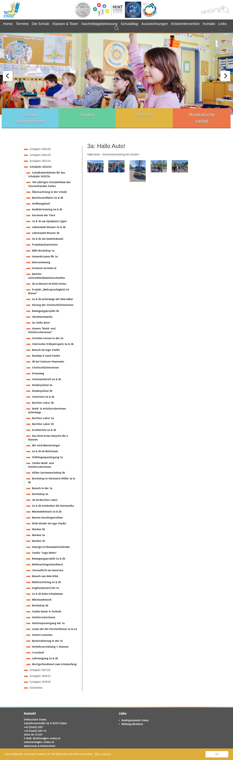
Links (222, 24)
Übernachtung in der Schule (49, 191)
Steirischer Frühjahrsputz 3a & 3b (53, 344)
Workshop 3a (40, 494)
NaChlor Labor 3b (43, 402)
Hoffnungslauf (41, 203)
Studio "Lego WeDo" (44, 552)
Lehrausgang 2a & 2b (45, 658)
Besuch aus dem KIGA (45, 576)
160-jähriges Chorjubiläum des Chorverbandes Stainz (49, 184)
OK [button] (217, 754)
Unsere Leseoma (42, 634)
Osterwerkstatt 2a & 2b (46, 379)
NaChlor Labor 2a (43, 418)
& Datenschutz (46, 746)
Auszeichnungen (154, 24)
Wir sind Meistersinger (46, 445)
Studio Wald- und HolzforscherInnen (41, 465)
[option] (116, 74)
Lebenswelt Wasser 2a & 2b (49, 227)
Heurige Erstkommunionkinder (51, 547)
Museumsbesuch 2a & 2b (47, 511)
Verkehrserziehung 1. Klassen (50, 646)
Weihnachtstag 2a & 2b (46, 582)
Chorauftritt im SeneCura (47, 570)
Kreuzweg (38, 373)
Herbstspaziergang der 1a (48, 623)
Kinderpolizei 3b (42, 390)
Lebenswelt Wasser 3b (45, 233)
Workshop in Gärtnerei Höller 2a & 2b (51, 480)
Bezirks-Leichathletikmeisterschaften (46, 275)
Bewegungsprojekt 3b (45, 311)
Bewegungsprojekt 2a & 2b (48, 558)
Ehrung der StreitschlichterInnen (52, 305)
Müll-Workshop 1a (43, 250)
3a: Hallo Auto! (41, 322)
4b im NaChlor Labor (45, 499)
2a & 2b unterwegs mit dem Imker (52, 299)
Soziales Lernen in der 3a (47, 338)
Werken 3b (38, 529)
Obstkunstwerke (42, 316)
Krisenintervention (185, 24)
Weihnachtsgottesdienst (47, 564)
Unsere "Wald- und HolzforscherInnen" (41, 330)
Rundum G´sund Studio (46, 355)
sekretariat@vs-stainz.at (39, 742)
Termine (22, 24)
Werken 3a (38, 535)
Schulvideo (36, 687)
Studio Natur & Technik (46, 611)
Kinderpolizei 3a (42, 385)
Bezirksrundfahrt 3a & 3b (47, 197)
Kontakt (209, 24)
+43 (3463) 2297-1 (34, 730)
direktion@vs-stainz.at (46, 738)
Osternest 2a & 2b (43, 396)
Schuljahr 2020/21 (40, 676)
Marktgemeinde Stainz (135, 720)
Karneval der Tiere (43, 215)
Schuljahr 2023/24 (40, 161)
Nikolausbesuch (42, 599)
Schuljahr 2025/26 (40, 149)
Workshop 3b (40, 605)
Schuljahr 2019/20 (40, 681)
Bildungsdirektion (132, 724)
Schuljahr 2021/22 (40, 670)
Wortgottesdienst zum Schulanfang (54, 664)
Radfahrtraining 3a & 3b (47, 209)
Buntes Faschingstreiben (47, 517)
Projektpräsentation (45, 244)
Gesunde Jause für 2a (45, 256)
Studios (87, 114)
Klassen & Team (65, 24)
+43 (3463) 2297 (33, 727)
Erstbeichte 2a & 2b (44, 430)
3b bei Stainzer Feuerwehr (48, 361)
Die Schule (40, 24)
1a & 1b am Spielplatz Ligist (49, 221)
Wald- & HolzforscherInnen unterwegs (47, 410)
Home (8, 24)
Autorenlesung (41, 262)
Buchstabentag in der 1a (47, 640)
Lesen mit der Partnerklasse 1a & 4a (54, 629)
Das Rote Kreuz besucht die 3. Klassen (48, 437)
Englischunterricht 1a (45, 588)
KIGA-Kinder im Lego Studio (49, 523)
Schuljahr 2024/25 (40, 155)
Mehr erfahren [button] (103, 754)
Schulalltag (129, 24)
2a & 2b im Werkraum (45, 451)
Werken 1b (38, 541)
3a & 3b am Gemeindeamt (47, 238)
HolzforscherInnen (43, 617)
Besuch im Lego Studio (46, 349)
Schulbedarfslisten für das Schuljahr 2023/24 (46, 174)
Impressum (30, 746)
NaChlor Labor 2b (43, 424)
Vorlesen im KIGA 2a (44, 268)
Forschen (144, 114)
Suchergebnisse (115, 28)
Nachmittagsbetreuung (99, 24)
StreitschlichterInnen (45, 367)
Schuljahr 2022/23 (41, 166)
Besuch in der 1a (42, 488)
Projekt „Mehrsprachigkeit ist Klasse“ (48, 291)
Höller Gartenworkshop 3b (48, 472)
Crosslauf (38, 652)
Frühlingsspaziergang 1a (47, 457)
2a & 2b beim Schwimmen (47, 593)
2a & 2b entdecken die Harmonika (53, 505)
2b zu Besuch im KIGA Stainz (49, 283)
